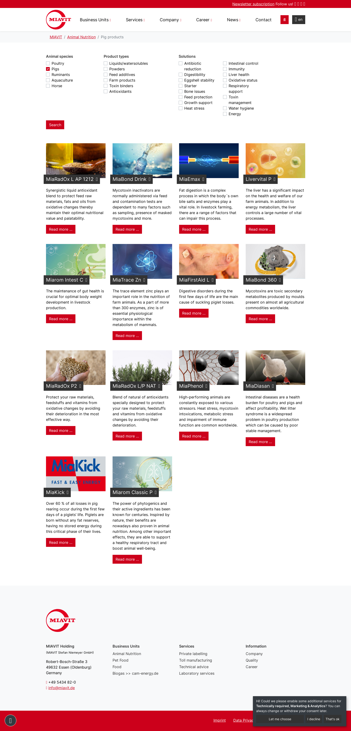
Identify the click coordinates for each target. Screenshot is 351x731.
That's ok (333, 719)
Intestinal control (243, 63)
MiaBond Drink (129, 179)
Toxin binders (121, 85)
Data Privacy (244, 720)
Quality (252, 660)
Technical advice (194, 666)
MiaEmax (189, 179)
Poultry (58, 63)
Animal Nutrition (127, 653)
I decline (313, 719)
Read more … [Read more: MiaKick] (60, 542)
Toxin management (240, 100)
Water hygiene (241, 108)
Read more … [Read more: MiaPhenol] (194, 436)
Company (254, 653)
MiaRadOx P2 (61, 386)
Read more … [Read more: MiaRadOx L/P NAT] (127, 436)
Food (117, 666)
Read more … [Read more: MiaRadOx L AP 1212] (60, 229)
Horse (57, 85)
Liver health (239, 74)
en (298, 19)
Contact (263, 19)
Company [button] (169, 19)
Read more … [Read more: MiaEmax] (194, 229)
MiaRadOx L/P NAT (134, 386)
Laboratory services (196, 673)
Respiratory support (239, 88)
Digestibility (194, 74)
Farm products (122, 80)
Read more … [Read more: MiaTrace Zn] (127, 335)
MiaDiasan (258, 386)
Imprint (219, 720)
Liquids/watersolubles (128, 63)
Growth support (198, 102)
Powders (117, 69)
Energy (235, 113)
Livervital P (258, 179)
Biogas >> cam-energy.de (135, 673)
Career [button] (202, 19)
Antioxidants (120, 91)
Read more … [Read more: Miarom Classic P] (127, 559)
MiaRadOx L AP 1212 (70, 179)
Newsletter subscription (253, 4)
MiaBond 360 (261, 280)
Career (252, 666)
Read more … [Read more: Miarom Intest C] (60, 318)
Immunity (237, 69)
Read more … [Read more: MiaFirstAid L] (194, 313)
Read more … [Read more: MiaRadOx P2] (60, 430)
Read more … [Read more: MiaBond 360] (260, 318)
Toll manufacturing (195, 660)
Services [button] (134, 19)
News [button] (232, 19)
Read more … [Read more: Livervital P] (260, 229)
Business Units (94, 19)
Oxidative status (243, 80)
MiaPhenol (191, 386)
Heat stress (194, 108)
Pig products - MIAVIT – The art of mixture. (58, 19)
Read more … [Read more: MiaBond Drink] (127, 229)
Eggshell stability (199, 80)
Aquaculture (62, 80)
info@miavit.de (61, 687)
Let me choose (280, 719)
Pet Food (120, 660)
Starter (190, 85)
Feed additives (122, 74)
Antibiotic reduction (192, 66)
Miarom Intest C (64, 280)
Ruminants (61, 74)
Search (55, 124)
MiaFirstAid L (194, 280)
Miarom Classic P (132, 492)
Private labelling (193, 653)
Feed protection (198, 97)
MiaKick (55, 492)
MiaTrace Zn (127, 280)
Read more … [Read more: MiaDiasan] (260, 441)
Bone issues (194, 91)
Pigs (55, 69)
